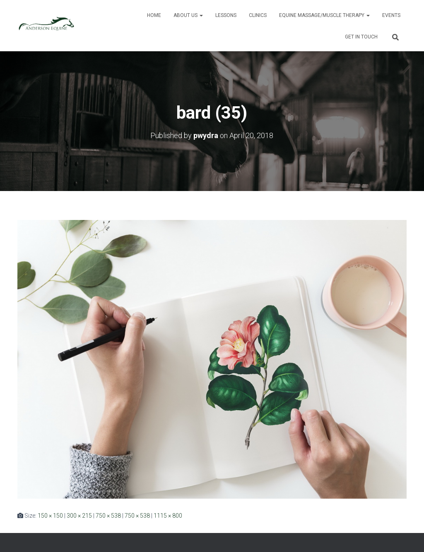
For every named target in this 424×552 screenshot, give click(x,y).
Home (154, 15)
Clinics (258, 15)
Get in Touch (361, 37)
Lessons (225, 15)
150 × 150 (50, 515)
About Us (188, 15)
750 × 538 (108, 515)
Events (391, 15)
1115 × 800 (168, 515)
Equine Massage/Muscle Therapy (324, 15)
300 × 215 (79, 515)
